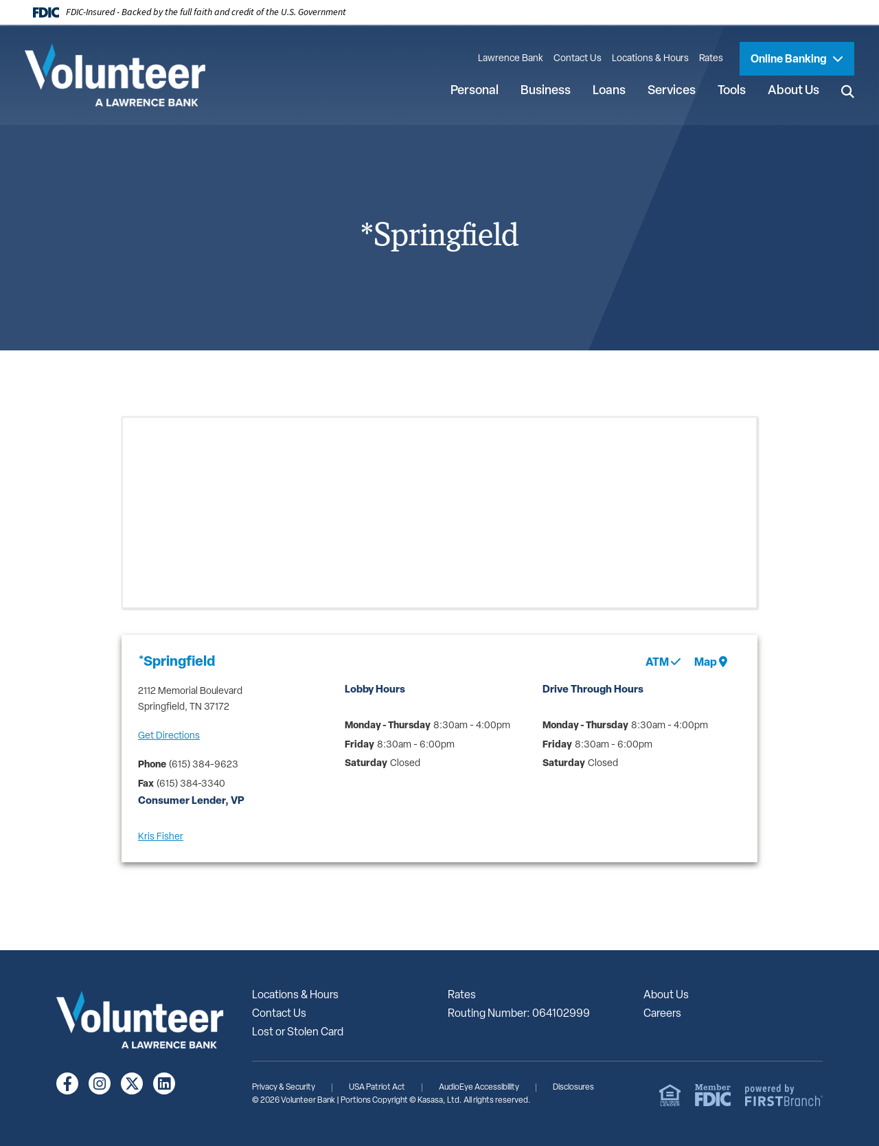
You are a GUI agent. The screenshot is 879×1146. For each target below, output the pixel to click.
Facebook (67, 1083)
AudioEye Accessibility (479, 1087)
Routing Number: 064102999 (519, 1014)
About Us (666, 995)
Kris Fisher (160, 837)
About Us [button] (793, 91)
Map (710, 662)
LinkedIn (164, 1083)
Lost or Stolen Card (297, 1032)
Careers (662, 1014)
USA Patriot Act (377, 1087)
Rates (711, 59)
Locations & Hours (650, 59)
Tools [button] (732, 91)
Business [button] (546, 91)
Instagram (100, 1083)
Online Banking (790, 59)
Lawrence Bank (510, 59)
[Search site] (847, 91)
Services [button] (672, 91)
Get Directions (169, 736)
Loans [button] (609, 91)
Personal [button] (474, 91)
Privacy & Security (283, 1087)
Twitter (132, 1083)
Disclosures (573, 1087)
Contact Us (577, 59)
